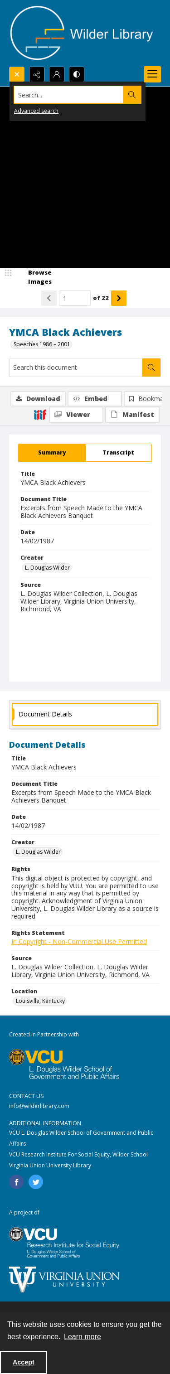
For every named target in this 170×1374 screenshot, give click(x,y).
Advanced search (36, 111)
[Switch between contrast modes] (76, 74)
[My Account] (56, 74)
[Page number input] (75, 298)
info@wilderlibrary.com (39, 1106)
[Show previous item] (49, 298)
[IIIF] (40, 414)
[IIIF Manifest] (132, 414)
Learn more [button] (82, 1336)
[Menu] (152, 74)
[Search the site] (69, 94)
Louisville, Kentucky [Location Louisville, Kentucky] (40, 1001)
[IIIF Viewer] (76, 414)
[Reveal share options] (36, 74)
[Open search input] (17, 74)
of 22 (101, 298)
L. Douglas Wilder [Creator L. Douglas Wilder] (47, 567)
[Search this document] (76, 367)
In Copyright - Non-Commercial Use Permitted (79, 941)
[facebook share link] (16, 1182)
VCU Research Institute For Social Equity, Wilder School (78, 1154)
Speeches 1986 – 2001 (42, 344)
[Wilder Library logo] (81, 33)
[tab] (52, 452)
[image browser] (34, 277)
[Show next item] (118, 298)
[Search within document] (151, 367)
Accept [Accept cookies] (23, 1362)
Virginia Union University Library (50, 1165)
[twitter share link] (36, 1182)
